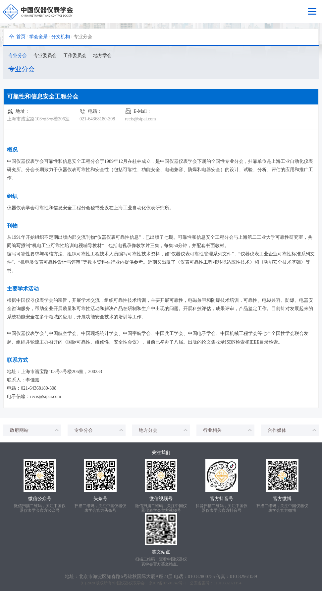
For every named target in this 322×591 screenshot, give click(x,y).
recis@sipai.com (140, 118)
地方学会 (102, 55)
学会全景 (38, 36)
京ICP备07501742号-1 (167, 583)
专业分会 (17, 55)
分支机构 (60, 36)
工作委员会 (74, 55)
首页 (21, 36)
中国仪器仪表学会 (129, 583)
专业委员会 (45, 55)
